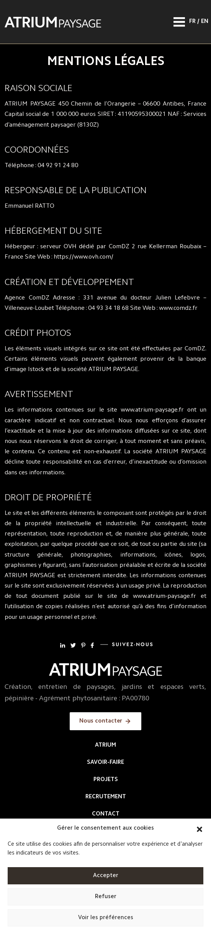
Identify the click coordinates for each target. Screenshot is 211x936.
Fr (192, 21)
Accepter (105, 876)
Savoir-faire (105, 762)
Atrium (105, 745)
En (204, 21)
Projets (105, 780)
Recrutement (105, 797)
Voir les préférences (105, 918)
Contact (105, 814)
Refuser (105, 897)
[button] (199, 828)
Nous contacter (100, 721)
